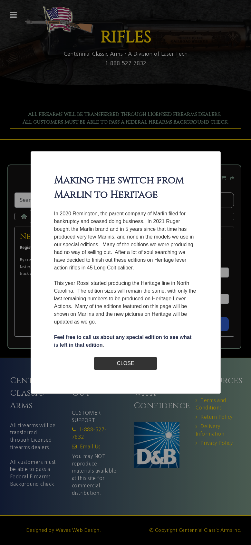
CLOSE (125, 363)
